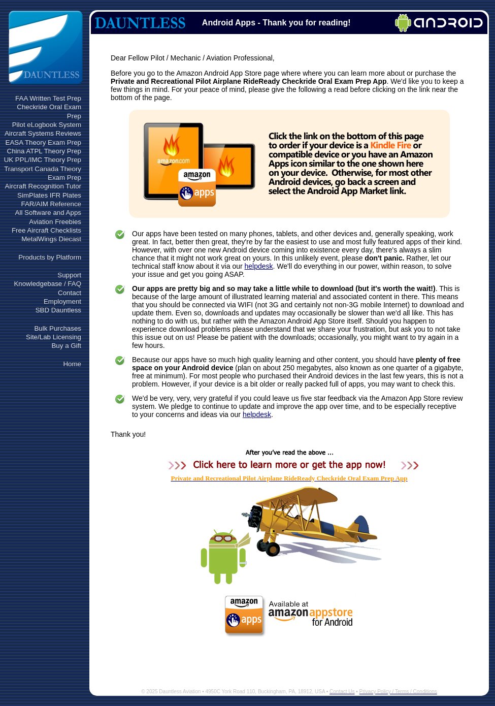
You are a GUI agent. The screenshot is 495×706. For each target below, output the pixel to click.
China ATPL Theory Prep (44, 151)
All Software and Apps (48, 212)
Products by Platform (49, 257)
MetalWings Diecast (51, 239)
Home (72, 364)
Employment (62, 301)
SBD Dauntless (58, 310)
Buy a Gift (66, 345)
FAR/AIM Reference (51, 204)
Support (69, 275)
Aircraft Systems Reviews (43, 133)
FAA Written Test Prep (48, 98)
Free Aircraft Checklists (46, 230)
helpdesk (259, 266)
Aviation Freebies (55, 222)
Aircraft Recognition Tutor (43, 186)
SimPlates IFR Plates (49, 195)
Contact (69, 293)
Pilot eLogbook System (46, 125)
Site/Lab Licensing (53, 337)
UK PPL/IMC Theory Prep (42, 160)
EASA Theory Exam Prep (43, 142)
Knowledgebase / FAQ (47, 283)
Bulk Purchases (57, 328)
